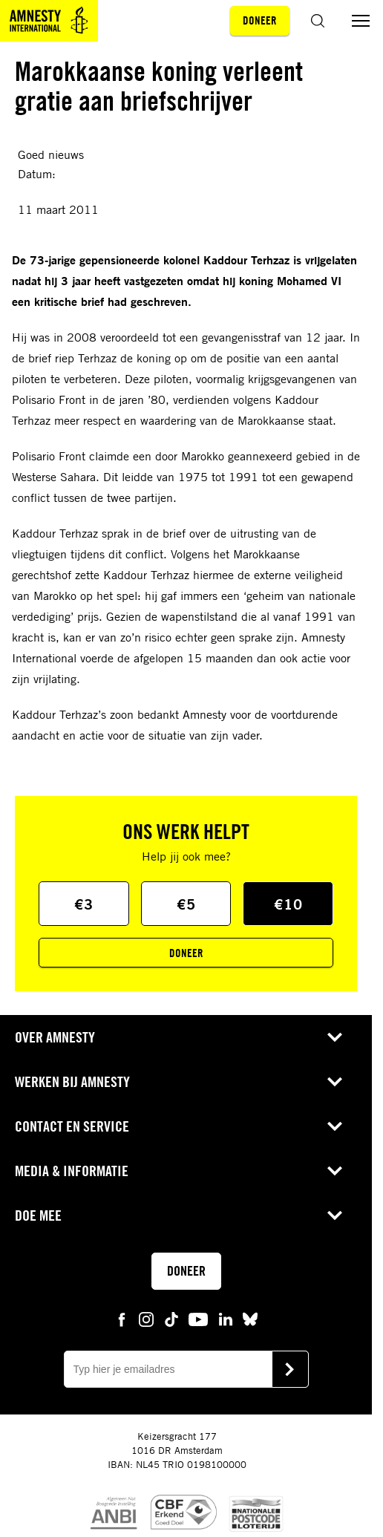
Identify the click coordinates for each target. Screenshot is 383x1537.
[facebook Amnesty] (121, 1319)
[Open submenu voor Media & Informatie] (334, 1171)
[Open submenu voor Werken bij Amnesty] (334, 1082)
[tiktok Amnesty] (171, 1319)
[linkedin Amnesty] (225, 1319)
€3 (84, 904)
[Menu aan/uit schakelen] (360, 21)
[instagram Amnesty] (146, 1319)
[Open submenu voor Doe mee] (334, 1215)
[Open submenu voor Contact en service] (334, 1126)
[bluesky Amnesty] (250, 1319)
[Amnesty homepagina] (49, 21)
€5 (186, 904)
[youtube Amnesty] (198, 1319)
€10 (288, 904)
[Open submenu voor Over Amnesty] (334, 1037)
